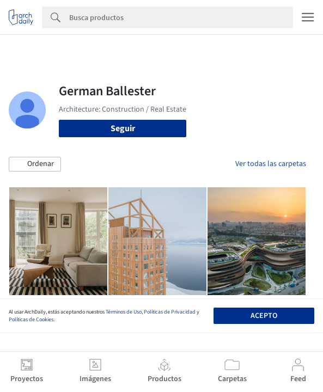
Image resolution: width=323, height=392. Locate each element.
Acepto (264, 315)
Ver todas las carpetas (270, 163)
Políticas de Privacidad (170, 312)
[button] (35, 164)
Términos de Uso (124, 312)
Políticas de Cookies (31, 319)
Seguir (123, 128)
